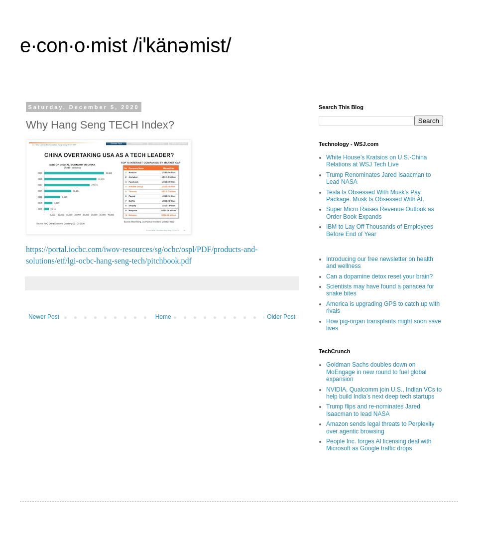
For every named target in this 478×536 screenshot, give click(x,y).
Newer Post (43, 316)
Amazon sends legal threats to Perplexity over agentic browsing (380, 427)
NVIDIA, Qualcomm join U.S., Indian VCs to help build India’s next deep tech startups (384, 393)
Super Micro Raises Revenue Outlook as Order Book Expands (380, 213)
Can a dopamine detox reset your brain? (379, 276)
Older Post (281, 316)
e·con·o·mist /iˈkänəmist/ (126, 45)
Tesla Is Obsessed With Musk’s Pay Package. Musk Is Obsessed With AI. (375, 196)
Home (163, 316)
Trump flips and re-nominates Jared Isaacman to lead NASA (373, 410)
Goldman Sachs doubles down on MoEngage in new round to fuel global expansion (376, 372)
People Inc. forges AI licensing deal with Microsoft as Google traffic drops (378, 445)
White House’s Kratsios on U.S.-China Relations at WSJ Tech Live (376, 161)
